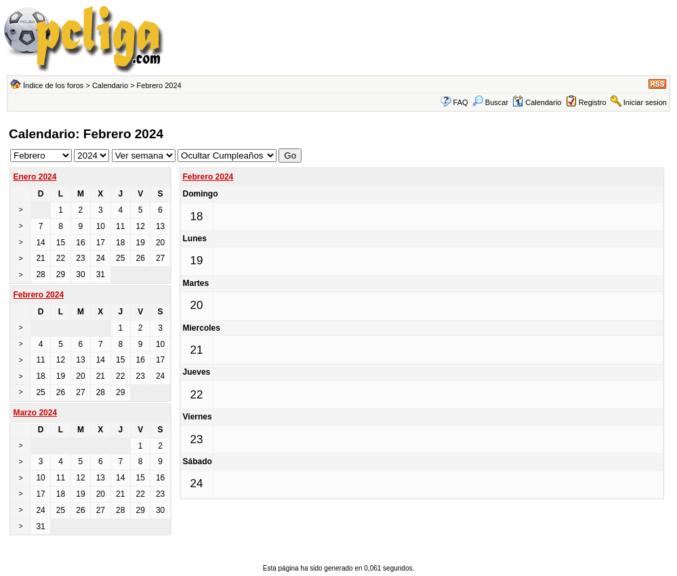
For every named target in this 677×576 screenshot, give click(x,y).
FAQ (460, 102)
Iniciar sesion (645, 102)
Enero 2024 (34, 177)
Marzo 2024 (35, 412)
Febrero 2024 (208, 177)
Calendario (110, 85)
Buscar (490, 102)
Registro (593, 102)
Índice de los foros (53, 85)
